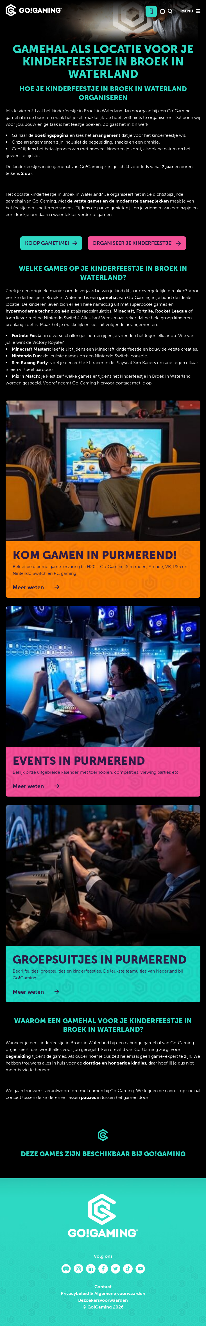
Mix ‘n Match (25, 376)
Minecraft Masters (31, 349)
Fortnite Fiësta (27, 335)
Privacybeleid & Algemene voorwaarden (103, 1293)
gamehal (108, 297)
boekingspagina (52, 135)
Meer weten (28, 587)
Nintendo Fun (26, 356)
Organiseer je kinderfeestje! (132, 243)
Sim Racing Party (30, 362)
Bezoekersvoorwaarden (103, 1300)
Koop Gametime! (47, 243)
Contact (103, 1286)
